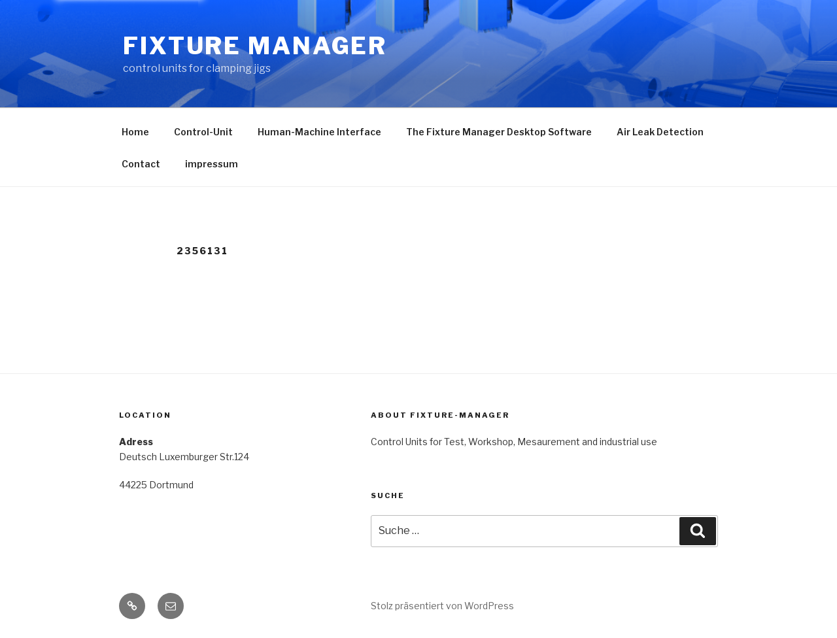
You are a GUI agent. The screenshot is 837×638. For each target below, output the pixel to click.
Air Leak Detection (660, 131)
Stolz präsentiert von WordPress (442, 605)
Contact (141, 163)
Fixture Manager (255, 45)
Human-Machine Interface (319, 131)
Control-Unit (203, 131)
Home (135, 131)
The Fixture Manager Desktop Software (499, 131)
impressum (211, 163)
